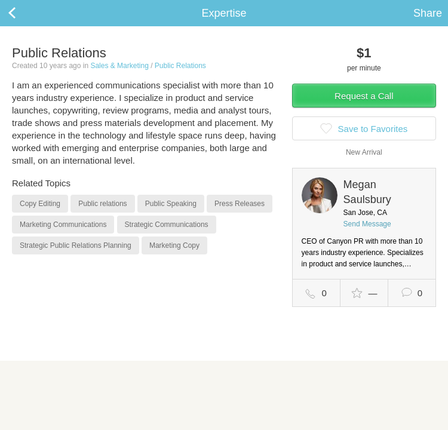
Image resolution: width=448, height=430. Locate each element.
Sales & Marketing (119, 66)
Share (427, 13)
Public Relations (180, 66)
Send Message (367, 224)
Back (24, 13)
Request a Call (364, 96)
